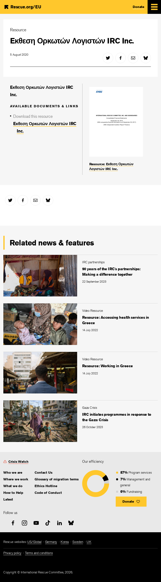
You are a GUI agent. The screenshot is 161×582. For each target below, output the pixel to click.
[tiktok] (48, 523)
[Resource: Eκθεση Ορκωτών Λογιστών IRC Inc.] (116, 129)
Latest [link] (8, 499)
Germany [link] (51, 542)
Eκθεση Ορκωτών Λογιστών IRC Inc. (72, 40)
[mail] (133, 58)
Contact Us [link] (43, 473)
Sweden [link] (77, 542)
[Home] (22, 6)
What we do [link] (12, 486)
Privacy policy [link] (12, 553)
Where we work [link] (15, 479)
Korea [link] (65, 542)
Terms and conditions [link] (39, 553)
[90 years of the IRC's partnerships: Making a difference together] (80, 275)
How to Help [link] (13, 493)
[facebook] (120, 58)
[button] (131, 502)
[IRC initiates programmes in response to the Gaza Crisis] (80, 421)
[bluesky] (145, 58)
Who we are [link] (12, 473)
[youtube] (36, 523)
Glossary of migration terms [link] (57, 479)
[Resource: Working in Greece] (80, 372)
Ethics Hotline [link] (46, 486)
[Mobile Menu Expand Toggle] (154, 7)
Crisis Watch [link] (18, 462)
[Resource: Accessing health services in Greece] (80, 324)
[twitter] (108, 58)
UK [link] (89, 542)
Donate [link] (138, 7)
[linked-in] (59, 523)
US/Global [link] (34, 542)
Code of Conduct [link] (48, 493)
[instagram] (24, 523)
